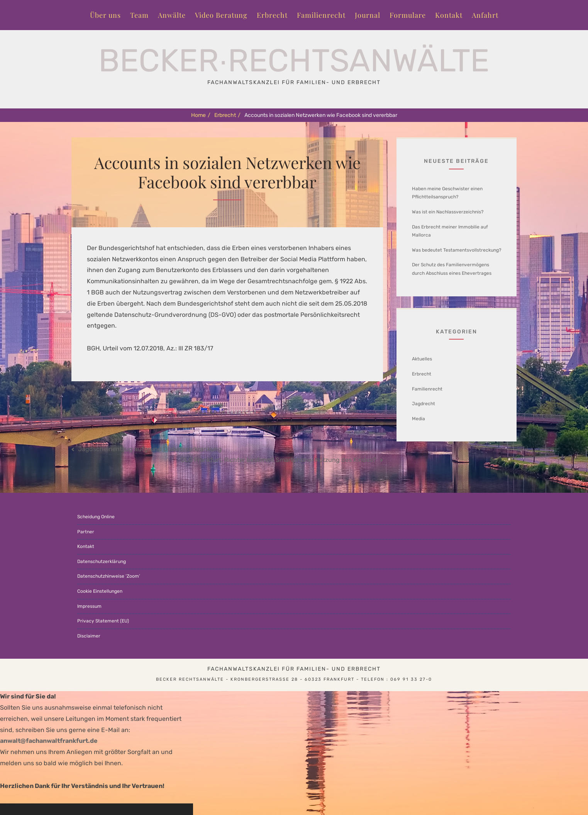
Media (418, 418)
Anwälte (172, 15)
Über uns (105, 15)
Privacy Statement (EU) (103, 621)
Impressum (89, 606)
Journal (367, 15)
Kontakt (449, 15)
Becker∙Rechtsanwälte (294, 60)
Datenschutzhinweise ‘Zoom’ (108, 576)
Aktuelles (422, 359)
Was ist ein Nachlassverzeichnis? (447, 212)
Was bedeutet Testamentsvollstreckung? (456, 250)
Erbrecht (272, 15)
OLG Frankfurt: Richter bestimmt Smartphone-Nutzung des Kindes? (278, 459)
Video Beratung (221, 15)
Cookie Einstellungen (99, 591)
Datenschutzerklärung (101, 561)
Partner (85, 531)
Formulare (408, 15)
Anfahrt (485, 15)
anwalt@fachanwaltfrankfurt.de (49, 740)
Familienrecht (321, 15)
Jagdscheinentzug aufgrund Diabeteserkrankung (150, 449)
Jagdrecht (423, 403)
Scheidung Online (96, 516)
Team (139, 15)
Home (200, 115)
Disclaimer (88, 636)
